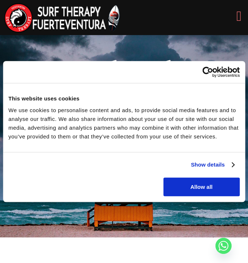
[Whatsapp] (223, 246)
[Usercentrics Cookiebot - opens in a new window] (208, 71)
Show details (208, 164)
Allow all (201, 187)
